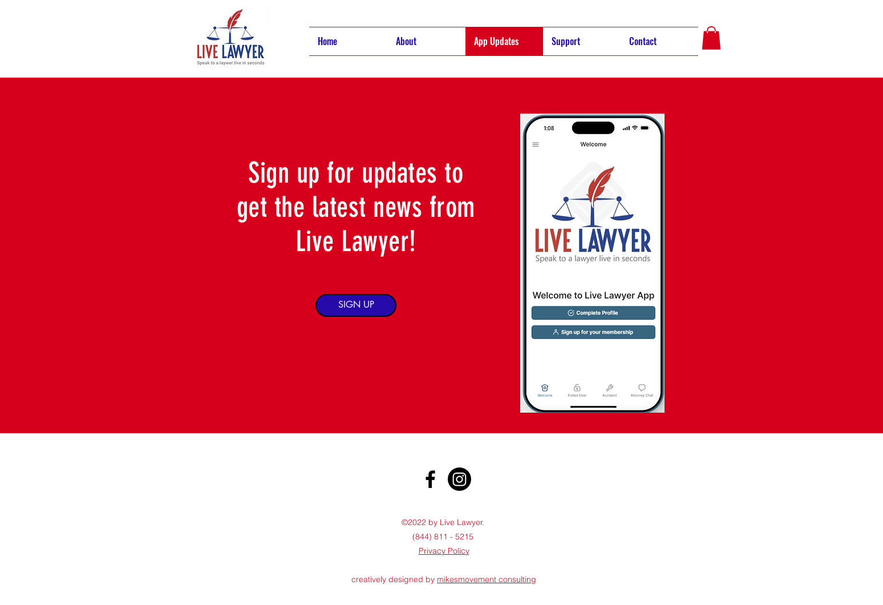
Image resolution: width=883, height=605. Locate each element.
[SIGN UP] (355, 305)
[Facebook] (430, 479)
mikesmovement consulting (486, 579)
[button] (711, 38)
